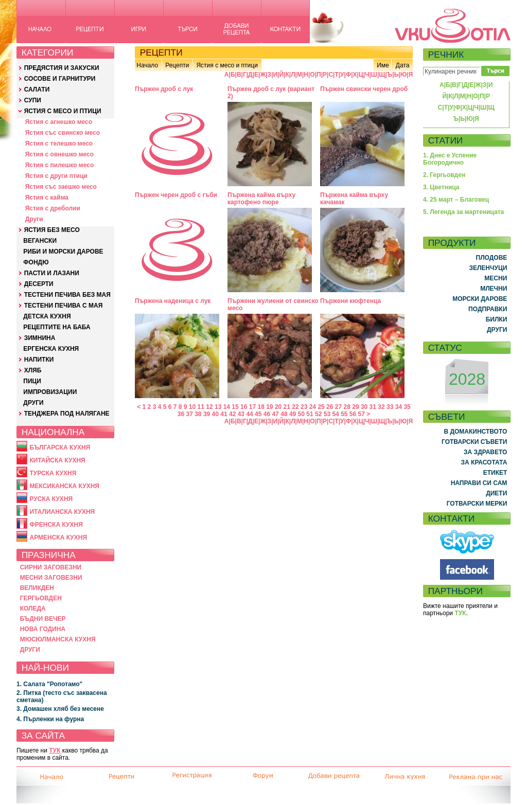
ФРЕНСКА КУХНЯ (55, 524)
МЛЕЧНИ (493, 288)
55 (344, 414)
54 (335, 414)
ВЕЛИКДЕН (37, 588)
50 (301, 414)
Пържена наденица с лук (172, 301)
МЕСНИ (495, 278)
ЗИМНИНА (40, 338)
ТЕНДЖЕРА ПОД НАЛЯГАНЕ (67, 413)
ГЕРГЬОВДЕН (41, 598)
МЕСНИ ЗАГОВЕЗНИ (51, 577)
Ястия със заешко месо (61, 186)
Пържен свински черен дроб (364, 89)
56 (352, 414)
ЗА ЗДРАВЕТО (485, 452)
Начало (147, 65)
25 (321, 406)
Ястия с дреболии (52, 208)
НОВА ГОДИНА (42, 629)
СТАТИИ (445, 140)
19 (269, 406)
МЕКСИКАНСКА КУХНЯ (64, 486)
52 (318, 414)
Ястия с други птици (56, 176)
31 (373, 406)
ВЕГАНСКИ (40, 240)
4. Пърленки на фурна (50, 719)
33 (390, 406)
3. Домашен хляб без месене (60, 708)
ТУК (54, 750)
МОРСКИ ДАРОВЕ (479, 298)
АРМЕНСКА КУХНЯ (58, 537)
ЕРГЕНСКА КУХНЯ (51, 348)
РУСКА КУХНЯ (51, 499)
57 (361, 414)
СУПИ (32, 100)
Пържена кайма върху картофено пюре (261, 198)
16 (243, 406)
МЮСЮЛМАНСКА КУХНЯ (58, 639)
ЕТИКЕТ (495, 472)
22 (295, 406)
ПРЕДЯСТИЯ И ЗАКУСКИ (61, 67)
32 (381, 406)
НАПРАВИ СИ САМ (479, 483)
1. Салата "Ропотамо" (49, 684)
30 (364, 406)
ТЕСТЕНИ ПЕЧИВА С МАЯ (63, 305)
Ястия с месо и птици (226, 65)
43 (241, 414)
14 (226, 406)
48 (283, 414)
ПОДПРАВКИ (487, 309)
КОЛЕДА (33, 608)
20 (278, 406)
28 (347, 406)
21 (287, 406)
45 (258, 414)
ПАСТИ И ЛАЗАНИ (51, 273)
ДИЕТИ (496, 493)
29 (355, 406)
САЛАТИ (37, 89)
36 (181, 414)
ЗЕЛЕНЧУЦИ (488, 268)
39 (206, 414)
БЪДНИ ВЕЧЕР (43, 618)
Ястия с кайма (46, 197)
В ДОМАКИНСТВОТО (475, 431)
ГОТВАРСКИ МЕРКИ (477, 503)
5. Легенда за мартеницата (463, 212)
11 (201, 406)
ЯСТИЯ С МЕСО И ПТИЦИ (62, 111)
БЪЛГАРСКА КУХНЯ (59, 447)
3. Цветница (441, 187)
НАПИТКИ (39, 359)
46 (267, 414)
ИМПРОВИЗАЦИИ (50, 392)
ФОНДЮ (35, 262)
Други (34, 219)
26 (329, 406)
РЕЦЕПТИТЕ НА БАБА (56, 327)
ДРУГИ (33, 402)
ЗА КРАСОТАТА (484, 462)
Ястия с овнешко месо (59, 154)
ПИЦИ (32, 381)
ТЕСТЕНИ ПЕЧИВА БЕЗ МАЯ (67, 294)
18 (260, 406)
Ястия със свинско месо (62, 132)
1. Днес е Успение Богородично (450, 159)
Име (383, 65)
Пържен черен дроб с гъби (176, 195)
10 (192, 406)
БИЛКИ (496, 319)
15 (235, 406)
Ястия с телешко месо (59, 143)
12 (209, 406)
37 (189, 414)
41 (223, 414)
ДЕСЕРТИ (39, 284)
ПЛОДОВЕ (491, 257)
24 (312, 406)
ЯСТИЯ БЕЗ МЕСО (52, 230)
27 (338, 406)
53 (327, 414)
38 (198, 414)
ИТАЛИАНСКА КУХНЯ (62, 511)
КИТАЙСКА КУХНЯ (57, 460)
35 (406, 406)
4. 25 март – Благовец (456, 199)
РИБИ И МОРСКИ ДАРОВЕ (63, 251)
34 (398, 406)
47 (275, 414)
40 (215, 414)
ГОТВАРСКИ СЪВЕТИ (474, 441)
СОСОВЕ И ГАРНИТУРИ (60, 78)
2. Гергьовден (444, 174)
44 (249, 414)
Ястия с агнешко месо (58, 122)
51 (309, 414)
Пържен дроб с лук (164, 89)
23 (304, 406)
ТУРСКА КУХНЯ (52, 473)
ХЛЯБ (33, 370)
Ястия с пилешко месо (59, 165)
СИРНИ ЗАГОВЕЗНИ (51, 567)
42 (232, 414)
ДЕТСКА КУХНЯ (47, 316)
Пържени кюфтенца (350, 301)
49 (292, 414)
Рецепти (177, 65)
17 (252, 406)
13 (218, 406)
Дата (403, 65)
